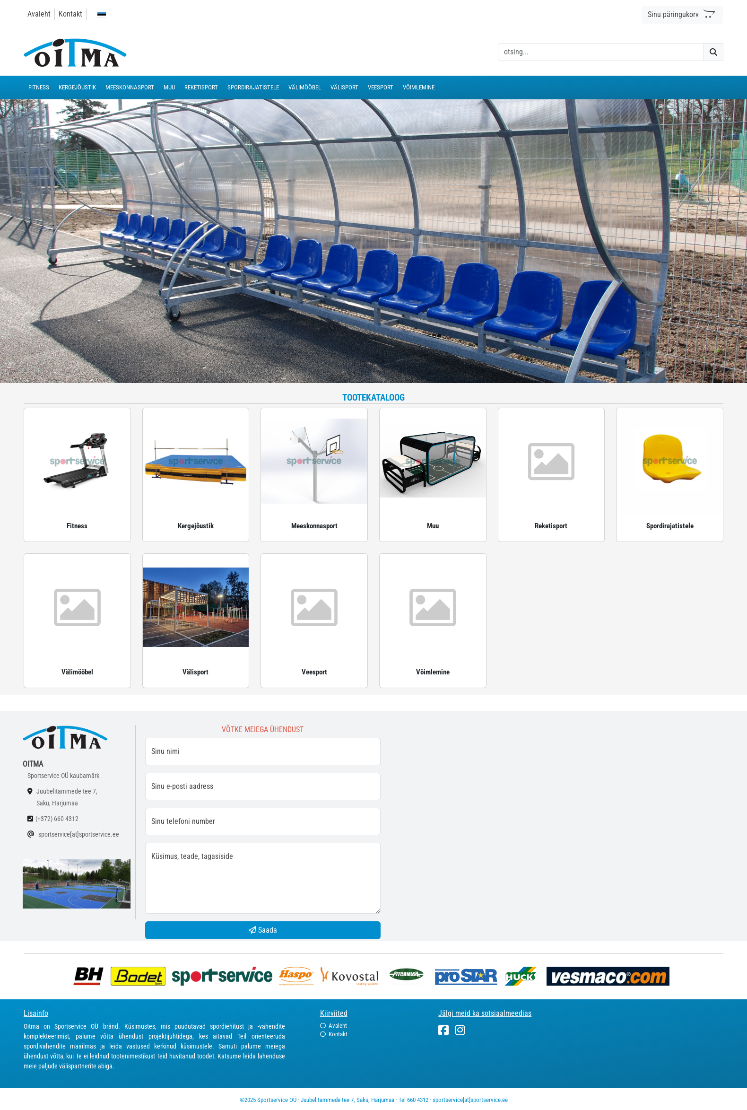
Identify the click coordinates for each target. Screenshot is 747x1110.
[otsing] (601, 52)
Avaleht (39, 13)
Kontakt (70, 13)
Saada (263, 930)
